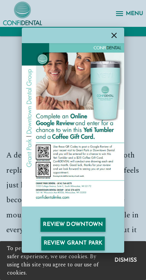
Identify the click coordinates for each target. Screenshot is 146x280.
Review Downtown (73, 225)
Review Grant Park (73, 243)
